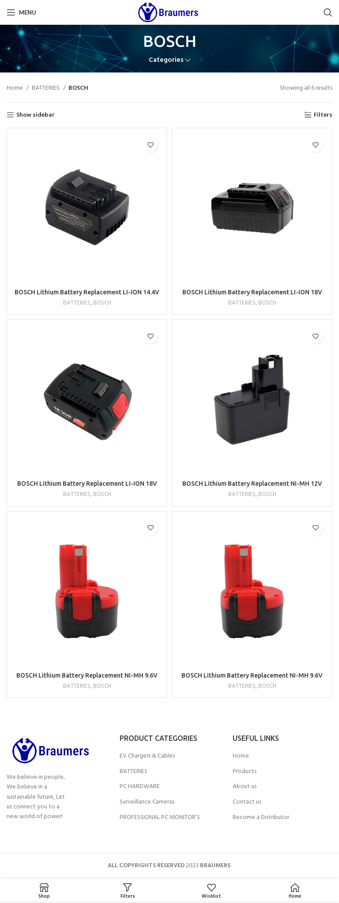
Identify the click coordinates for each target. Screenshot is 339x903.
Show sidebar (35, 115)
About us (244, 786)
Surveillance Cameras (147, 802)
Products (244, 771)
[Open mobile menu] (21, 12)
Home (15, 88)
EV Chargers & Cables (147, 756)
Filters (323, 115)
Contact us (247, 802)
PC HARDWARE (140, 786)
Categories (166, 60)
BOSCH (102, 303)
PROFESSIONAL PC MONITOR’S (160, 817)
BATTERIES (46, 88)
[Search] (328, 12)
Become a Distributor (261, 817)
